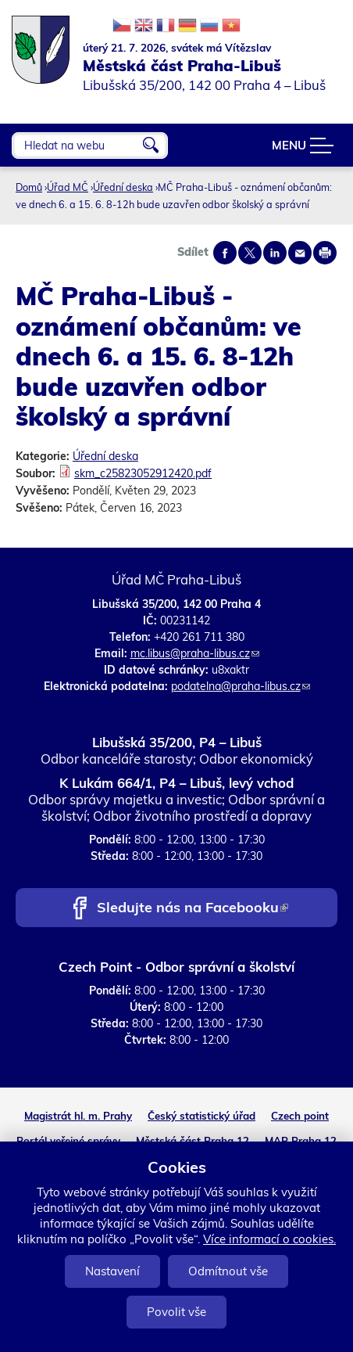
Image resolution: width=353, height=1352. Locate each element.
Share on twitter (250, 252)
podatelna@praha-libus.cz (240, 686)
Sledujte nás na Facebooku (192, 908)
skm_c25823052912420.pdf (143, 473)
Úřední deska (123, 187)
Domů (29, 187)
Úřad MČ (67, 187)
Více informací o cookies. (269, 1239)
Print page (325, 252)
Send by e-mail (300, 252)
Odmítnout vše (228, 1271)
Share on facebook (225, 252)
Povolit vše (176, 1311)
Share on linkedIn (275, 252)
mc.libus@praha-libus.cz (194, 653)
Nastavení (112, 1271)
